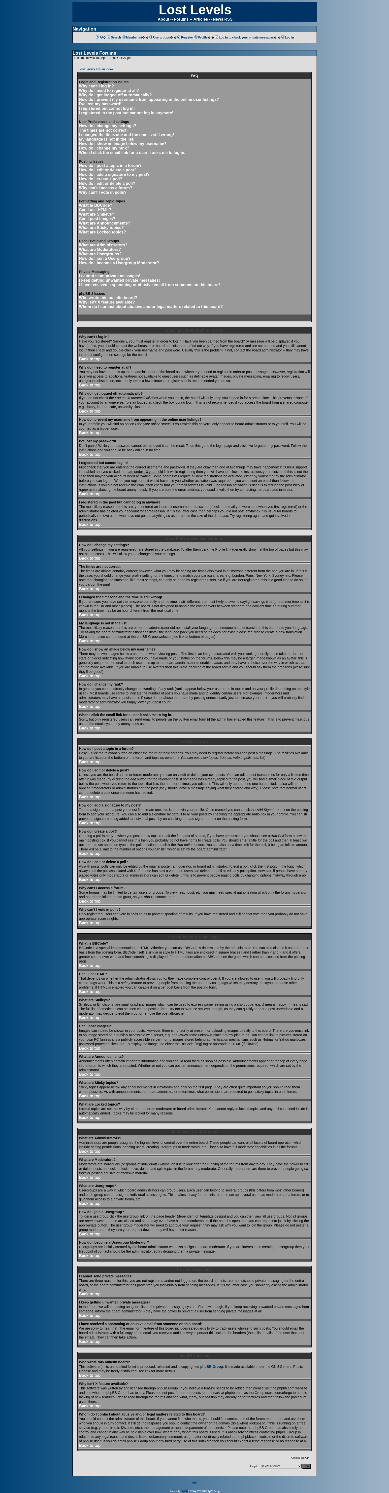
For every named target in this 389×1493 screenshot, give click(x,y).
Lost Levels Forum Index (95, 69)
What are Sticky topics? (101, 228)
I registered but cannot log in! (107, 108)
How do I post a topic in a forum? (110, 165)
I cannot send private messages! (109, 276)
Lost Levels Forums (94, 53)
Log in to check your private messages (244, 37)
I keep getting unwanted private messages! (119, 280)
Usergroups (159, 37)
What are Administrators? (103, 245)
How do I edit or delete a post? (107, 170)
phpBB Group (211, 1367)
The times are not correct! (103, 130)
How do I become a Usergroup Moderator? (119, 263)
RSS (194, 1482)
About (163, 19)
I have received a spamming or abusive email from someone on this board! (149, 285)
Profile (200, 37)
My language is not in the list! (106, 139)
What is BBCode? (95, 205)
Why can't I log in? (96, 86)
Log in (287, 37)
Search (114, 37)
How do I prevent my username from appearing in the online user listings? (149, 99)
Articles (201, 19)
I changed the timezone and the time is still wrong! (126, 135)
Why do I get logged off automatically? (115, 95)
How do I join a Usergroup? (104, 258)
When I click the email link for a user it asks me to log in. (132, 153)
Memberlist (132, 37)
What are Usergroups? (100, 254)
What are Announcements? (104, 223)
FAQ (101, 37)
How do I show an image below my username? (122, 144)
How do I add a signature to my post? (114, 174)
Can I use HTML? (95, 210)
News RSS (222, 19)
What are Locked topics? (102, 232)
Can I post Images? (97, 219)
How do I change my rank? (104, 148)
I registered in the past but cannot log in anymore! (126, 113)
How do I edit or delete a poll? (107, 183)
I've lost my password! (100, 104)
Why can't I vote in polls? (102, 192)
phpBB (184, 1491)
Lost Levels (195, 9)
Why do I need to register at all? (109, 90)
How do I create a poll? (100, 179)
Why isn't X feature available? (107, 302)
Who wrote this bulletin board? (108, 298)
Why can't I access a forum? (105, 188)
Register (185, 37)
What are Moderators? (100, 249)
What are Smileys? (96, 214)
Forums (181, 19)
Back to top (89, 359)
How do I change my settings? (107, 126)
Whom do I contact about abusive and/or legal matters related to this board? (151, 307)
